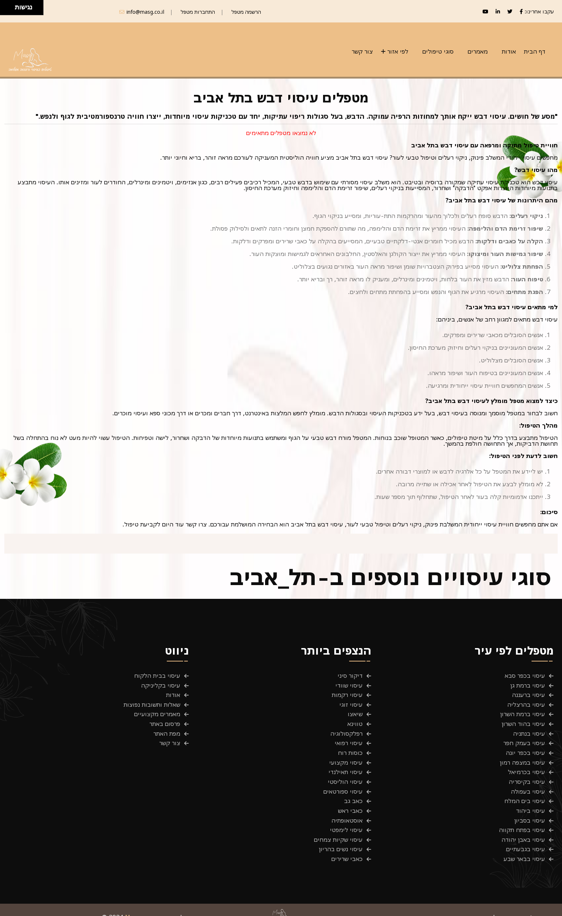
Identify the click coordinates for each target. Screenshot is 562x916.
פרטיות (545, 906)
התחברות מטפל (198, 12)
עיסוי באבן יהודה (523, 829)
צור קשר (362, 51)
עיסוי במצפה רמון (522, 757)
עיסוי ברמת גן (528, 684)
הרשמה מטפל (246, 12)
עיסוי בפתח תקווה (522, 820)
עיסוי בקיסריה (527, 775)
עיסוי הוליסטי (345, 775)
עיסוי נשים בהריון (341, 838)
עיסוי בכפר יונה (525, 748)
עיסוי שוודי (349, 684)
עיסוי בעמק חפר (524, 739)
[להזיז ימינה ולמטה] (10, 10)
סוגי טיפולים (438, 51)
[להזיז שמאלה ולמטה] (6, 10)
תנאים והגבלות (506, 906)
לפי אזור (397, 51)
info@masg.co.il (145, 12)
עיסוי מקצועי (346, 757)
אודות (509, 51)
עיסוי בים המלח (524, 793)
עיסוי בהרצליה (526, 702)
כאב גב (353, 793)
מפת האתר (166, 730)
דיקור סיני (350, 675)
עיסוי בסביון (530, 811)
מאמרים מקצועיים (157, 712)
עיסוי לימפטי (346, 820)
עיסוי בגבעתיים (525, 838)
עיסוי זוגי (351, 702)
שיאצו (355, 712)
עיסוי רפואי (349, 739)
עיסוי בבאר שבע (524, 847)
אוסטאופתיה (347, 811)
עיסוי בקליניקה (160, 684)
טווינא (355, 721)
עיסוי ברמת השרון (522, 712)
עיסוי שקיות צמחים (338, 829)
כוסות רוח (350, 748)
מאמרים (478, 51)
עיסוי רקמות (347, 693)
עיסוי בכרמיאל (526, 766)
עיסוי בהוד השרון (523, 721)
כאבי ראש (350, 802)
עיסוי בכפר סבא (525, 675)
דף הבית (534, 51)
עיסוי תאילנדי (345, 766)
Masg (132, 906)
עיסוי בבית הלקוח (157, 675)
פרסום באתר (164, 721)
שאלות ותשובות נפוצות (152, 702)
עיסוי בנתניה (529, 730)
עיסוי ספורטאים (343, 784)
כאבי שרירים (347, 847)
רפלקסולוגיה (346, 730)
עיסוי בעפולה (528, 784)
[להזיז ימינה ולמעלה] (10, 6)
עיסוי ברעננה (528, 693)
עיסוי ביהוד (530, 802)
